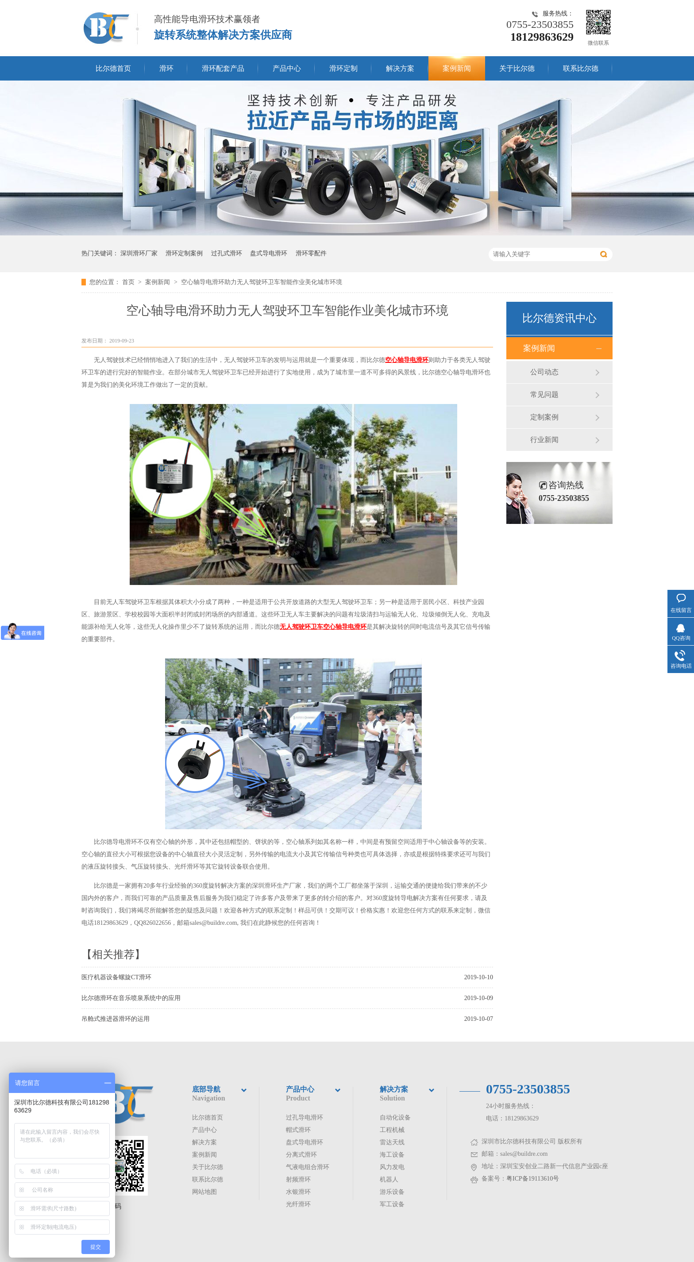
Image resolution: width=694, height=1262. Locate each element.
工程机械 (392, 1130)
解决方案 (400, 68)
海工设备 (392, 1154)
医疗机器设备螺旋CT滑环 (116, 977)
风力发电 (392, 1167)
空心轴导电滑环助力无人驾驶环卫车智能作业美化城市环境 (261, 282)
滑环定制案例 (184, 253)
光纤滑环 (298, 1204)
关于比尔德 (517, 68)
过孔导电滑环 (304, 1117)
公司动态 (544, 372)
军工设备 (392, 1204)
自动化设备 (395, 1117)
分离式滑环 (301, 1154)
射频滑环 (298, 1179)
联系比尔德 (580, 68)
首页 (129, 282)
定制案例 (544, 417)
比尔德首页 (113, 68)
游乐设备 (392, 1192)
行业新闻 (544, 439)
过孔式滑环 (226, 253)
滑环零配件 (311, 253)
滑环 (166, 68)
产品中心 (287, 68)
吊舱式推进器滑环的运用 (115, 1019)
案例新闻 (457, 68)
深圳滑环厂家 (139, 253)
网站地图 (204, 1192)
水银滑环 (298, 1192)
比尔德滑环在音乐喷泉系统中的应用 (131, 998)
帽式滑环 (298, 1130)
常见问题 (544, 394)
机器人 (389, 1179)
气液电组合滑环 (307, 1167)
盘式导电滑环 (268, 253)
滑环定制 (343, 68)
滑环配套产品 (223, 68)
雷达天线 (392, 1142)
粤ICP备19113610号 (532, 1178)
